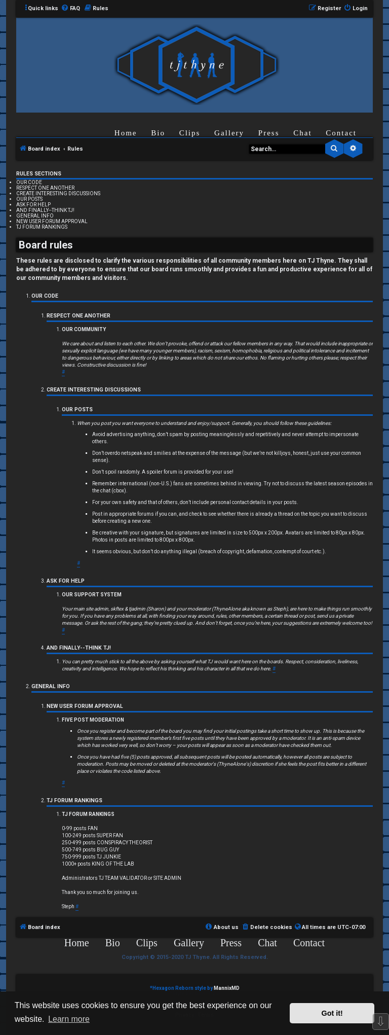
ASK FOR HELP (33, 204)
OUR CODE (29, 182)
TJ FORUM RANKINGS (41, 227)
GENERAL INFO (35, 216)
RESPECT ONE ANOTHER (45, 188)
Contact (341, 133)
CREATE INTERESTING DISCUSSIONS (58, 193)
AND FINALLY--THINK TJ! (45, 210)
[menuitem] (70, 9)
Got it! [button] (332, 1013)
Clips (190, 133)
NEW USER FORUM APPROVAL (52, 221)
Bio (158, 133)
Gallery (229, 133)
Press (269, 133)
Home (125, 133)
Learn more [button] (69, 1019)
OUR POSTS (29, 199)
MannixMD (227, 988)
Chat (302, 133)
